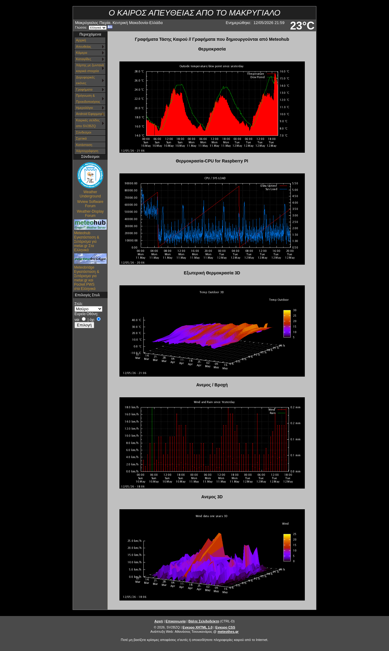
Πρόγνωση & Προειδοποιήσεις (88, 98)
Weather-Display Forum (90, 213)
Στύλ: (78, 304)
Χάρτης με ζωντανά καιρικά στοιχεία (90, 68)
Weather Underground (90, 194)
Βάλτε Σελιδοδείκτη (203, 621)
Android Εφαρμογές (90, 114)
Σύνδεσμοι (83, 132)
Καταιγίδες (83, 59)
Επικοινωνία (176, 621)
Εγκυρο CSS (225, 627)
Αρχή (158, 621)
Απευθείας (83, 46)
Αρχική (81, 40)
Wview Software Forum (90, 204)
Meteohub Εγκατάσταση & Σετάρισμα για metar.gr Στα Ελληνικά (86, 241)
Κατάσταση (84, 145)
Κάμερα (81, 52)
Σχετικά (81, 138)
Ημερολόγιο (84, 108)
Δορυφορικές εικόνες (85, 80)
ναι (76, 320)
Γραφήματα (84, 89)
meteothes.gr (228, 631)
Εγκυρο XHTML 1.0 (198, 627)
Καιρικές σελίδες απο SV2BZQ (88, 123)
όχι (92, 320)
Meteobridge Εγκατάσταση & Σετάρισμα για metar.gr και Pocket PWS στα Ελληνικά (86, 278)
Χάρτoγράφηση (87, 151)
